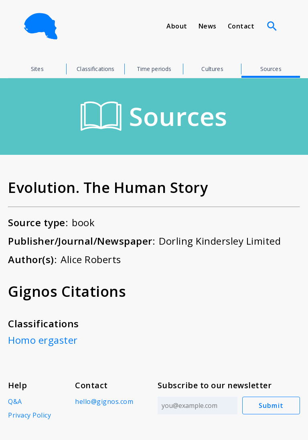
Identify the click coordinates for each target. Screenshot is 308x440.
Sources (271, 69)
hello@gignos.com (104, 401)
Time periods (154, 69)
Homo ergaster (43, 340)
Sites (37, 69)
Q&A (15, 401)
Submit (271, 405)
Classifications (95, 69)
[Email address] (197, 405)
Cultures (212, 69)
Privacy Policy (29, 415)
